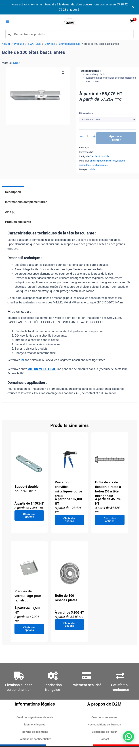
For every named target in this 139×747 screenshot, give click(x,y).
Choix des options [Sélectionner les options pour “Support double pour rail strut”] (29, 518)
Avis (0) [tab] (10, 213)
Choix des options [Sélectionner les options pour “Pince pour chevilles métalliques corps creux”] (69, 522)
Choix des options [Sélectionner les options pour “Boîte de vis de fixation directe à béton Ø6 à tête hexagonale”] (110, 522)
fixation (121, 162)
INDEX (16, 65)
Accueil (6, 45)
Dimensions (86, 115)
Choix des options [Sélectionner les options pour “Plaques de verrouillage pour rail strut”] (29, 631)
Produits (19, 45)
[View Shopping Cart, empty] (131, 22)
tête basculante (100, 167)
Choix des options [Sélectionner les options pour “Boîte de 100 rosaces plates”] (69, 627)
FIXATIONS (34, 45)
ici (22, 362)
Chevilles (50, 45)
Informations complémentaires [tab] (26, 203)
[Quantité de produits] (87, 138)
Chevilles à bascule (69, 45)
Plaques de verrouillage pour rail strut (27, 597)
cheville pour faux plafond (103, 162)
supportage (85, 167)
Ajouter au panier (116, 140)
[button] (63, 75)
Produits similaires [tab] (18, 223)
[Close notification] (133, 7)
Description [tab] (13, 194)
